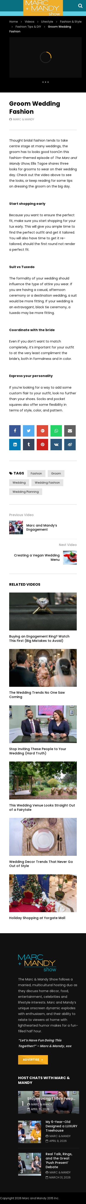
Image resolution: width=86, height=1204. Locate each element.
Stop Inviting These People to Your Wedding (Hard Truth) (37, 751)
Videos (29, 22)
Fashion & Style (71, 22)
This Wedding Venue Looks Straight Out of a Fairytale (42, 807)
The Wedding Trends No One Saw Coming (37, 694)
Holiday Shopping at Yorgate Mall (37, 918)
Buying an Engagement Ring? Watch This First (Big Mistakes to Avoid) (39, 638)
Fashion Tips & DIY (28, 27)
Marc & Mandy (23, 119)
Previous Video (21, 515)
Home (13, 22)
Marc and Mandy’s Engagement (41, 527)
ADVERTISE (33, 1060)
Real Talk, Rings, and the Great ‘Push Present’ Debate (59, 1160)
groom (56, 473)
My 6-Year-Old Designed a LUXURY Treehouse (61, 1126)
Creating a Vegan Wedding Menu (37, 557)
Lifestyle (47, 22)
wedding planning (26, 492)
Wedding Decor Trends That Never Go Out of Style (41, 863)
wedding (19, 483)
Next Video (68, 545)
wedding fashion (47, 483)
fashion (36, 473)
